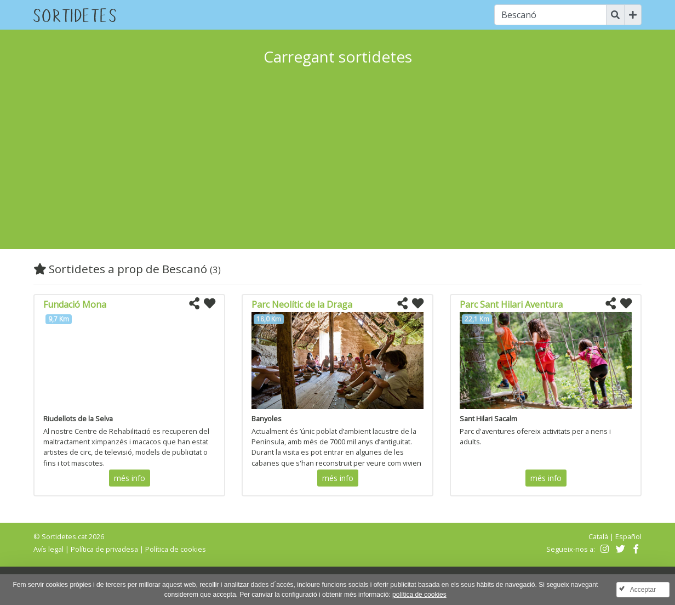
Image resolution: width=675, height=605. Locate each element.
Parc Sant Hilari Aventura (511, 304)
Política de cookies (175, 549)
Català (598, 536)
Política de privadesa (104, 549)
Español (628, 536)
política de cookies (419, 594)
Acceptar (643, 589)
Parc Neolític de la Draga (301, 304)
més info (129, 478)
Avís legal (48, 549)
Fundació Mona (74, 304)
